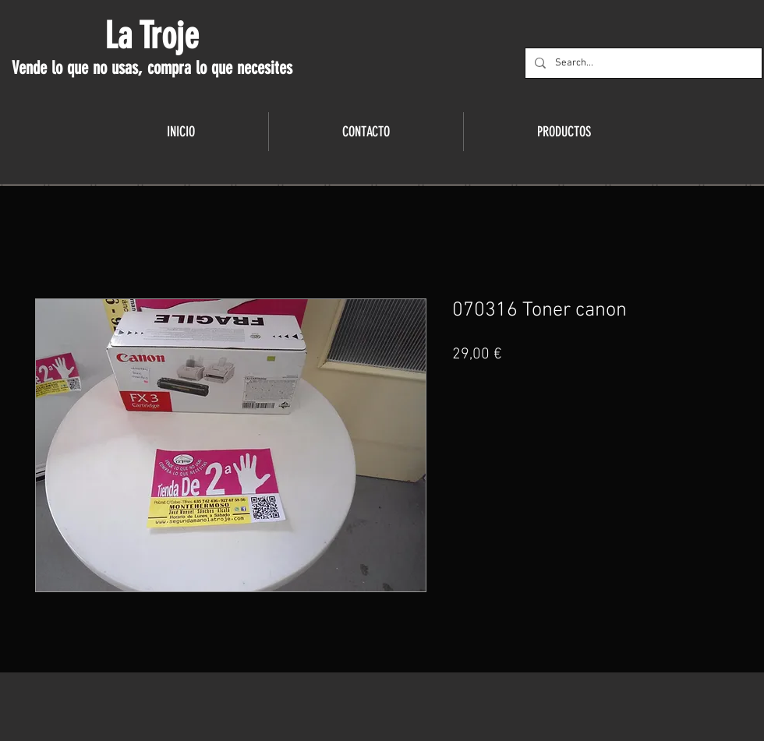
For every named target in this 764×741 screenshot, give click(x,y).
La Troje (151, 36)
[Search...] (642, 63)
